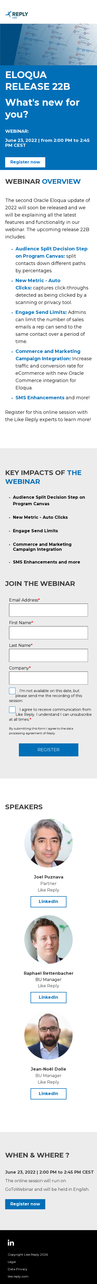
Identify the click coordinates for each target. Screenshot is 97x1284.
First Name (21, 623)
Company (20, 668)
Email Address (24, 600)
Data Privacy (17, 1269)
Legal (12, 1262)
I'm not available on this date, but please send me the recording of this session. (45, 695)
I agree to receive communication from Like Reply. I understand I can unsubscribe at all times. (50, 714)
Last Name (21, 645)
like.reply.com (18, 1276)
